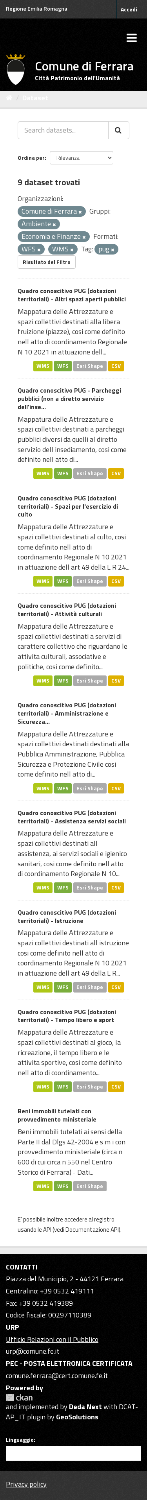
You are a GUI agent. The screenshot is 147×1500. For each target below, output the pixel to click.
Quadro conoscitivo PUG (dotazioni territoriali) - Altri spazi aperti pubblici (72, 295)
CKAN (19, 1397)
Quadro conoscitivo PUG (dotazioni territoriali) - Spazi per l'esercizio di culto (68, 506)
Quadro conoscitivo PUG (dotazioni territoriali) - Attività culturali (67, 609)
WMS (42, 366)
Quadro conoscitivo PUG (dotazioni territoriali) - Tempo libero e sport (67, 1016)
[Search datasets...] (63, 130)
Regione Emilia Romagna (36, 8)
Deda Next (85, 1406)
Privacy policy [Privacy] (26, 1484)
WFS (63, 366)
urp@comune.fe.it (32, 1351)
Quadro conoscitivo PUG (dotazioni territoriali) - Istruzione (67, 916)
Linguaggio (20, 1440)
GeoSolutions (77, 1416)
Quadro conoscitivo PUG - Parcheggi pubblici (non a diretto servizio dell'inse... (69, 398)
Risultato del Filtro (47, 262)
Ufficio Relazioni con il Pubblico (52, 1339)
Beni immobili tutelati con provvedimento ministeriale (57, 1115)
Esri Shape (89, 366)
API (47, 1229)
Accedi (129, 9)
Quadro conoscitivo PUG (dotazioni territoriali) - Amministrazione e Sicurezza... (67, 713)
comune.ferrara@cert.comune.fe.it (57, 1375)
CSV (116, 366)
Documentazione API (92, 1229)
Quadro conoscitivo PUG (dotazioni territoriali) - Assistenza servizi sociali (72, 817)
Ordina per (31, 157)
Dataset (35, 97)
